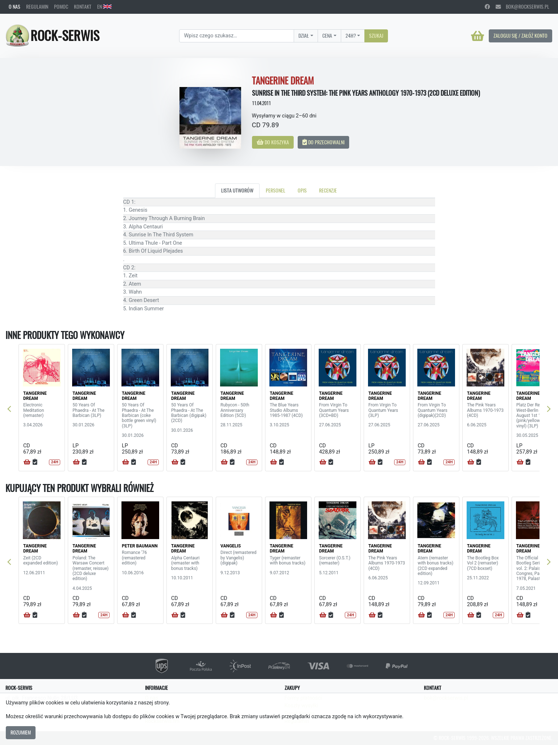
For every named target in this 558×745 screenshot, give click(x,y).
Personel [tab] (275, 190)
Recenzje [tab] (328, 190)
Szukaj (376, 35)
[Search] (236, 35)
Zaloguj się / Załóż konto (520, 35)
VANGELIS (230, 546)
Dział (303, 35)
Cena (327, 35)
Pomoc (61, 6)
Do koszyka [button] (273, 142)
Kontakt (82, 6)
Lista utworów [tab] (237, 190)
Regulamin (37, 6)
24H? (351, 35)
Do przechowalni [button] (323, 142)
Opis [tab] (302, 190)
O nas (14, 6)
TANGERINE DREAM (35, 396)
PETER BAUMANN (140, 546)
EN (104, 6)
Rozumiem (21, 732)
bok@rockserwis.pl (522, 6)
